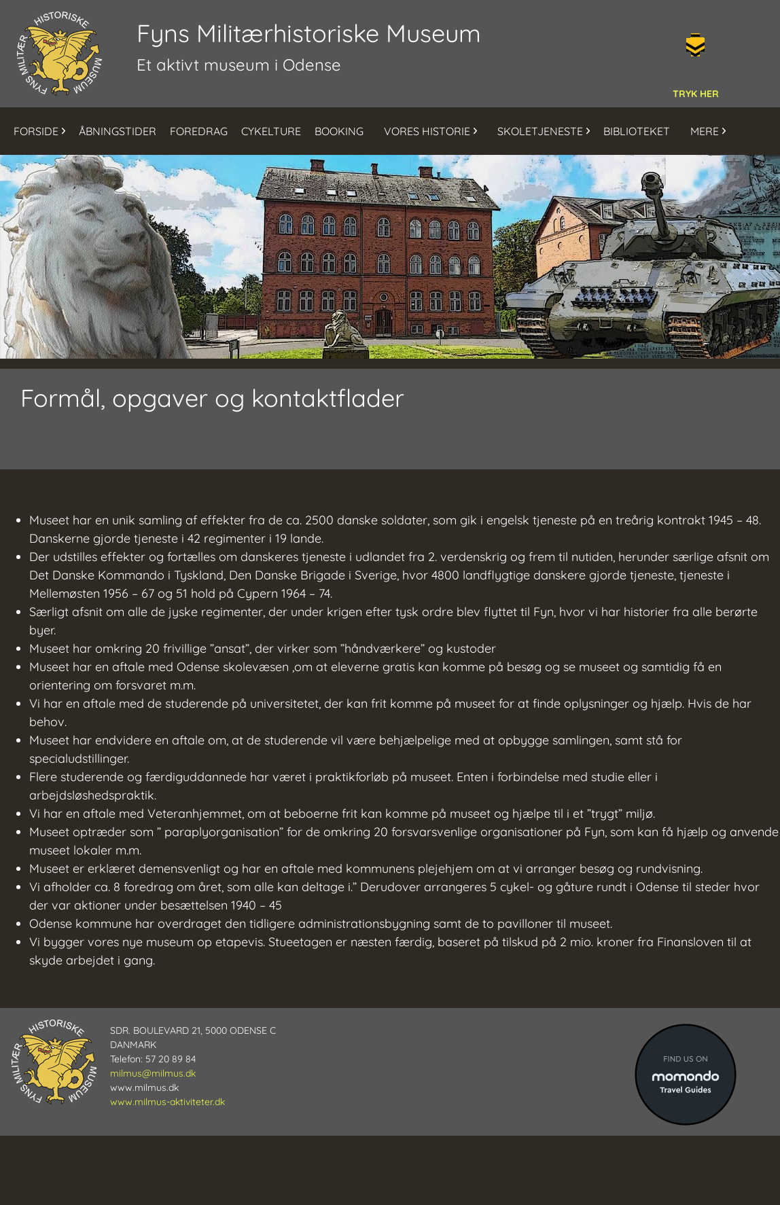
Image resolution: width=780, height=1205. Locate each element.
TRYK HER (696, 94)
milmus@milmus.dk (153, 1073)
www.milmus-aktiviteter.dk (167, 1102)
